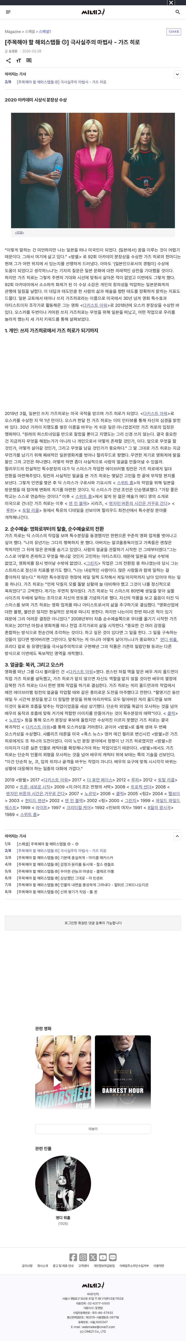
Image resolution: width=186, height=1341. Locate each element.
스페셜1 (45, 31)
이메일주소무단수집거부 (134, 1266)
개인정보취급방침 (104, 1266)
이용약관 (158, 1266)
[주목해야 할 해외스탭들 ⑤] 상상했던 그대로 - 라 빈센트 (60, 878)
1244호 (174, 31)
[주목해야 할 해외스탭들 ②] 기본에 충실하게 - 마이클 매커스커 (65, 858)
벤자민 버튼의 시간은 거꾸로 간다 (138, 503)
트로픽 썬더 (141, 786)
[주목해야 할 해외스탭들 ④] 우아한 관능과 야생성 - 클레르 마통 (65, 871)
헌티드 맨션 (35, 800)
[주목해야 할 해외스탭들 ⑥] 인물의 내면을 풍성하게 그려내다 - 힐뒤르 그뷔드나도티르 (83, 885)
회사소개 (42, 1266)
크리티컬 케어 (78, 807)
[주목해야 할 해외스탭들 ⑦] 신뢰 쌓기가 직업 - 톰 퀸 (57, 892)
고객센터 (83, 1266)
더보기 (93, 1129)
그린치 (92, 563)
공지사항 (27, 1266)
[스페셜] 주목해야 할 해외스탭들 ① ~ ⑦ (48, 844)
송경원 (13, 51)
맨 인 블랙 (78, 503)
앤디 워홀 (168, 639)
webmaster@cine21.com (98, 1327)
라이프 (41, 807)
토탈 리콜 (30, 510)
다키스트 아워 (95, 305)
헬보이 (174, 793)
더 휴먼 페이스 (100, 779)
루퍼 (10, 510)
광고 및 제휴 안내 (63, 1266)
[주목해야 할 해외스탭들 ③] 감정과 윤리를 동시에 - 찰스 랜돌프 (65, 864)
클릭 (171, 713)
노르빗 (15, 720)
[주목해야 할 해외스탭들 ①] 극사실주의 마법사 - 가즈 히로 (61, 82)
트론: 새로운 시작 (35, 786)
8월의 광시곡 (159, 807)
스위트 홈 (125, 482)
